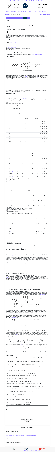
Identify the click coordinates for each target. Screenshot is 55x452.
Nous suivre (32, 450)
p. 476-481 (25, 17)
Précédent (8, 17)
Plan (7, 20)
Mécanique (18, 0)
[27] (30, 332)
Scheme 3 (13, 317)
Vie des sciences (40, 0)
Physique (22, 0)
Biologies (36, 0)
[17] (37, 77)
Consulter (6, 14)
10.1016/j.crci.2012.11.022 (12, 47)
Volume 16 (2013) (17, 17)
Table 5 (16, 317)
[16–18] (26, 76)
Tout (41, 14)
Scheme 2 (43, 294)
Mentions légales (40, 450)
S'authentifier (27, 421)
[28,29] (17, 334)
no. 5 (21, 17)
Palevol (29, 0)
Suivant (29, 17)
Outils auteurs (35, 11)
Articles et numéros (14, 11)
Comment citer (15, 42)
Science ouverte (20, 11)
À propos (7, 11)
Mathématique (14, 0)
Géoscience (25, 0)
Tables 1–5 (24, 98)
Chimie (33, 0)
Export (11, 42)
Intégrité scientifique (28, 11)
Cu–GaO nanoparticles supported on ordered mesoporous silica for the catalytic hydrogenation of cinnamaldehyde (21, 435)
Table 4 (41, 294)
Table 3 (7, 277)
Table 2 (13, 255)
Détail (8, 42)
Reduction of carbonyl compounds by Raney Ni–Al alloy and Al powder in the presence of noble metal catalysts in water (22, 429)
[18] (13, 78)
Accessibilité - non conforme (26, 450)
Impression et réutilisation (42, 11)
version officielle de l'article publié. (37, 54)
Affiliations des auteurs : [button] (10, 49)
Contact (36, 450)
